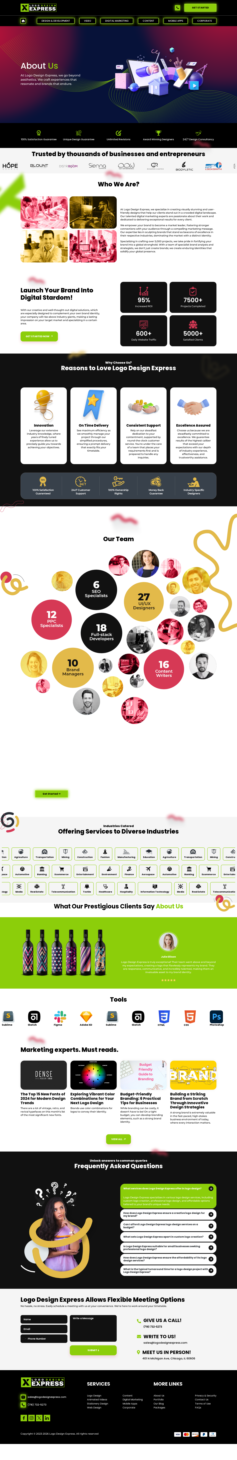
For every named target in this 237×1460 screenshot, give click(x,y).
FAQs (198, 1407)
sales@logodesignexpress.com (47, 1397)
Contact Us (201, 1399)
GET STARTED (200, 7)
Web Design (94, 1407)
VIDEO (87, 21)
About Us (159, 1395)
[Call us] (178, 7)
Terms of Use (203, 1403)
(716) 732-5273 (37, 1404)
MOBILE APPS (175, 21)
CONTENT (148, 21)
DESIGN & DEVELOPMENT (56, 21)
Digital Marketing (133, 1399)
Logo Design (94, 1395)
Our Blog (159, 1403)
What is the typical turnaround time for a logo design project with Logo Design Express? (165, 1270)
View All (118, 1139)
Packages (159, 1407)
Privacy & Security (205, 1395)
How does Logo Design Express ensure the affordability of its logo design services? (165, 1259)
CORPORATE (204, 21)
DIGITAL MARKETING (117, 21)
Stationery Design (97, 1403)
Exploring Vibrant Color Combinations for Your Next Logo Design (92, 1098)
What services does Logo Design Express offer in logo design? (162, 1188)
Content (128, 1395)
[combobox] (24, 1339)
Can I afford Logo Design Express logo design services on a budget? (160, 1226)
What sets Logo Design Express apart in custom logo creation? (163, 1237)
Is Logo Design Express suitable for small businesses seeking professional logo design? (161, 1248)
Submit (93, 1350)
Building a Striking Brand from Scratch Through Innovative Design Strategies (189, 1100)
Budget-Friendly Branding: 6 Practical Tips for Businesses (140, 1098)
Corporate (129, 1407)
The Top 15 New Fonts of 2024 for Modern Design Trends (43, 1098)
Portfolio (159, 1399)
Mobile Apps (130, 1403)
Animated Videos (97, 1399)
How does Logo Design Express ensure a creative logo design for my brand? (164, 1214)
